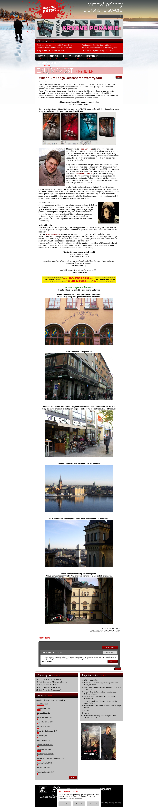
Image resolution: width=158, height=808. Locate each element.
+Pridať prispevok (110, 647)
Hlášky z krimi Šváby (91, 680)
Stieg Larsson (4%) (43, 713)
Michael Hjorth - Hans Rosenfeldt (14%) (51, 758)
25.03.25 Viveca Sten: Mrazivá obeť (48, 690)
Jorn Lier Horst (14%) (44, 749)
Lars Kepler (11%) (43, 708)
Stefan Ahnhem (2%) (44, 717)
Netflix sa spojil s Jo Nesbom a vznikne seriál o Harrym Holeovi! (102, 707)
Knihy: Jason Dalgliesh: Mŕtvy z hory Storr (98, 50)
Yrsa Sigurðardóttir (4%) (45, 772)
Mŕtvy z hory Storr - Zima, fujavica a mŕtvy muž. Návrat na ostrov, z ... (102, 688)
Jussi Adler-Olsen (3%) (45, 722)
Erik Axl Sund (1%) (43, 767)
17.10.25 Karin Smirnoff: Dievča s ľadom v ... (51, 682)
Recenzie (92, 57)
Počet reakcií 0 (47, 662)
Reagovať (112, 661)
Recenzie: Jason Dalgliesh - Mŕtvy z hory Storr (99, 47)
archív (73, 777)
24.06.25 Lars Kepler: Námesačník (48, 687)
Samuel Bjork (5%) (43, 726)
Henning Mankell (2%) (44, 763)
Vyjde (78, 57)
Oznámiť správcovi (109, 652)
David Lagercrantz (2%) (45, 754)
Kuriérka (86, 713)
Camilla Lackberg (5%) (45, 745)
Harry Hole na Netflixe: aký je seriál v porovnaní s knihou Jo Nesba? (101, 684)
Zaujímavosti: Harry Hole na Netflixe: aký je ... (54, 45)
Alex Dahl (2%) (42, 735)
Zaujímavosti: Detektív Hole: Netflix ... (96, 45)
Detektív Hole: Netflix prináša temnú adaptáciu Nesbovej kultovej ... (100, 693)
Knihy (67, 57)
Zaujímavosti (47, 63)
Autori (54, 57)
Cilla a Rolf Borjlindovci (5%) (47, 731)
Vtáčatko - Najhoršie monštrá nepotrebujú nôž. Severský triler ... (100, 697)
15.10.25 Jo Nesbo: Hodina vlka (47, 685)
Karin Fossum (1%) (43, 740)
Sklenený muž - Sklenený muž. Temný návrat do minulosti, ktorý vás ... (100, 717)
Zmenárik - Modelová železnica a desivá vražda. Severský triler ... (100, 702)
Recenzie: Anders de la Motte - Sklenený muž (54, 47)
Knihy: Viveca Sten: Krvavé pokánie (50, 50)
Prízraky (86, 710)
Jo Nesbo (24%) (42, 703)
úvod (41, 57)
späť (119, 77)
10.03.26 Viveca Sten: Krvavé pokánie (49, 679)
